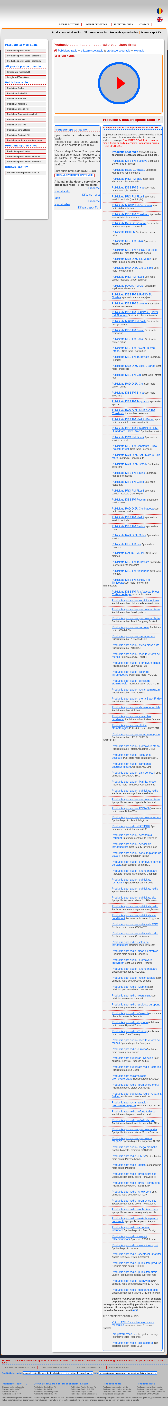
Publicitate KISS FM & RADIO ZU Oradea (132, 296)
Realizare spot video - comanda (151, 1392)
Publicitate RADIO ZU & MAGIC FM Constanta (133, 412)
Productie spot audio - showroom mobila (136, 707)
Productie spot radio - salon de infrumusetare (130, 943)
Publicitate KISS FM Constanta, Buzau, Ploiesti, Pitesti (135, 447)
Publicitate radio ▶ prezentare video (24, 140)
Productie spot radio (125, 152)
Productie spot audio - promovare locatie (136, 662)
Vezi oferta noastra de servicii (56, 1367)
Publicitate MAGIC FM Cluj (128, 285)
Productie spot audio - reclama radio (133, 977)
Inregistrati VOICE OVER (147, 1394)
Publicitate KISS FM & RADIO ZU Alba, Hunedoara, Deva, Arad (135, 430)
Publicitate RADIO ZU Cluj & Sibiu (132, 267)
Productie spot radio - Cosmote (130, 1013)
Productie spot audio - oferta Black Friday (137, 698)
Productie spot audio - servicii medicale (135, 600)
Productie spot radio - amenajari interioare (131, 1229)
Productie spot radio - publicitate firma (134, 1272)
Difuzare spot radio (95, 32)
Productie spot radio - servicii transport (135, 1245)
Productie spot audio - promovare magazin (132, 1140)
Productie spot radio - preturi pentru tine (136, 1182)
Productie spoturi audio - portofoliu (24, 56)
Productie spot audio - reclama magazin (136, 689)
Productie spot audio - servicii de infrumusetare (131, 845)
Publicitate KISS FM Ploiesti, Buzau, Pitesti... (133, 349)
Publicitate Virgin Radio (18, 130)
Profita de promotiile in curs (89, 1367)
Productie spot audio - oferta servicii (133, 636)
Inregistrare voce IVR (124, 1334)
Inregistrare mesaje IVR (18, 72)
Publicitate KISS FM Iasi (126, 544)
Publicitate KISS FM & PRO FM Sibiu (134, 249)
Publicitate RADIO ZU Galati (129, 535)
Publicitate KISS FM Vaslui (128, 517)
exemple (139, 50)
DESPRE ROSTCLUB (69, 24)
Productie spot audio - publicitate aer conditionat (134, 917)
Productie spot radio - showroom (131, 1191)
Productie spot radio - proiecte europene (136, 1004)
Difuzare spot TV (151, 32)
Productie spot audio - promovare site (134, 1129)
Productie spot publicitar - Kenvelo (132, 1057)
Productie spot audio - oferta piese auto (135, 645)
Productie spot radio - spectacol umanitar (136, 1254)
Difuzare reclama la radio (13, 1387)
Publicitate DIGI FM (16, 125)
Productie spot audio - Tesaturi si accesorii (131, 756)
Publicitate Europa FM (18, 109)
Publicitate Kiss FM (16, 98)
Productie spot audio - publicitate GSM (135, 924)
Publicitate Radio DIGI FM (82, 1389)
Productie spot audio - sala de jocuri (133, 772)
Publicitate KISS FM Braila (128, 187)
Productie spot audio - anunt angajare (134, 870)
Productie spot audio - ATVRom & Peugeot (132, 836)
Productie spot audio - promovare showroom (132, 961)
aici (134, 1310)
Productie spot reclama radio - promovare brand (130, 1077)
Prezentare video (9, 1392)
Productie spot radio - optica (129, 1164)
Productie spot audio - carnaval (130, 627)
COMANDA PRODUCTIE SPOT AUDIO (74, 175)
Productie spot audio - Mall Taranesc (134, 781)
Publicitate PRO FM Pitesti (128, 196)
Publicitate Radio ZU (17, 93)
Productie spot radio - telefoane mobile (135, 1289)
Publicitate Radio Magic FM (46, 1392)
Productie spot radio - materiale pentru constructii (135, 1220)
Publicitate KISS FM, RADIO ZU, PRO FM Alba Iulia (135, 314)
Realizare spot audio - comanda (117, 1392)
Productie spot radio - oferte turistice (133, 1111)
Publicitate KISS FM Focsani (129, 499)
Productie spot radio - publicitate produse (136, 1263)
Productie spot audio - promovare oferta (136, 609)
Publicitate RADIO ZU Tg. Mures (131, 258)
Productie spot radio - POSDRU (131, 826)
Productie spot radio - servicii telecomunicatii (129, 1238)
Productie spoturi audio (66, 32)
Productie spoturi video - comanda (24, 162)
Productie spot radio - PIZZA (129, 1156)
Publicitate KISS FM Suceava (129, 160)
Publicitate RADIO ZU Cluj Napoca (133, 508)
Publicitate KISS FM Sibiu (127, 241)
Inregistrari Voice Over (18, 77)
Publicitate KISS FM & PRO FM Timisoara (131, 581)
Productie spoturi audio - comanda (24, 61)
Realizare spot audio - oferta (115, 1387)
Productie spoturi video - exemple (23, 156)
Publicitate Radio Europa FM (83, 1387)
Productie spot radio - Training (130, 1031)
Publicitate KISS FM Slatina (128, 472)
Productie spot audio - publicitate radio (135, 790)
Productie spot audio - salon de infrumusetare (130, 673)
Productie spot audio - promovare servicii (136, 817)
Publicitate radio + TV (11, 1394)
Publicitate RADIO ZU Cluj (128, 383)
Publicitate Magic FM (17, 104)
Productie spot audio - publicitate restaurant (131, 881)
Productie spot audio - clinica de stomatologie (131, 682)
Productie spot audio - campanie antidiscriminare (131, 765)
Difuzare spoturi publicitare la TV (23, 173)
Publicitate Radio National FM (84, 1394)
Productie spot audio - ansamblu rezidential (131, 718)
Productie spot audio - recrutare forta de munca (136, 655)
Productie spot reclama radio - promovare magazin (130, 1104)
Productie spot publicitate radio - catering (136, 1066)
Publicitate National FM (18, 135)
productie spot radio (118, 50)
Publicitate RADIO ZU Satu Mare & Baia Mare (136, 456)
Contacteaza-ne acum (118, 1367)
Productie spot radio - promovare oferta (135, 1084)
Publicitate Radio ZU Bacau (128, 169)
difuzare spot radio (92, 50)
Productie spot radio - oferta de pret (133, 1120)
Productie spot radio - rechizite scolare (135, 1209)
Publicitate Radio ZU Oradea (129, 223)
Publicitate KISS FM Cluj (126, 374)
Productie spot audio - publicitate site (134, 897)
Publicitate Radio (15, 88)
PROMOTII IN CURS (123, 24)
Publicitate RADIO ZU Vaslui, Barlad (133, 365)
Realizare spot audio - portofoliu (117, 1389)
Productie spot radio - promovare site (134, 1173)
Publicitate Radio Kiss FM (45, 1387)
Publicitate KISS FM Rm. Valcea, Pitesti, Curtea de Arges (136, 593)
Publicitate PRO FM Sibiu (127, 178)
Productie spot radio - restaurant (131, 995)
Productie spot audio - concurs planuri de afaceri (136, 854)
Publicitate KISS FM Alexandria (130, 571)
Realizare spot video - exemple (150, 1389)
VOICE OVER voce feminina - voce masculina (133, 1324)
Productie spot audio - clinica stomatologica (129, 727)
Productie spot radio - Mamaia (130, 986)
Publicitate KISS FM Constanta (130, 214)
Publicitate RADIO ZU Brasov (129, 464)
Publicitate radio (67, 50)
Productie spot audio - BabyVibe (131, 1280)
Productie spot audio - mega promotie (134, 1147)
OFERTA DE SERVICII (96, 24)
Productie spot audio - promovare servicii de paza (136, 863)
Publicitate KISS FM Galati (128, 481)
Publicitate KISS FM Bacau (128, 330)
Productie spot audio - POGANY (131, 808)
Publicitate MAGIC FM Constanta (132, 205)
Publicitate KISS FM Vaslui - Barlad (133, 419)
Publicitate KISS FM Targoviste (130, 356)
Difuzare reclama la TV (12, 1389)
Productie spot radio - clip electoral (132, 1342)
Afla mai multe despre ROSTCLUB (20, 1367)
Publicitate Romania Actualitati (22, 114)
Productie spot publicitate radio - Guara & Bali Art (137, 1095)
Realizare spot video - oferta (149, 1387)
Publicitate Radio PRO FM (45, 1394)
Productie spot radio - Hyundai (130, 1022)
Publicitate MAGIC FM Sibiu (128, 553)
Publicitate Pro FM (16, 119)
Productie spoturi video (124, 32)
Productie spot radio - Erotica (129, 1049)
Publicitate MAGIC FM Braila (129, 321)
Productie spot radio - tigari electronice (135, 951)
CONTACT (144, 24)
